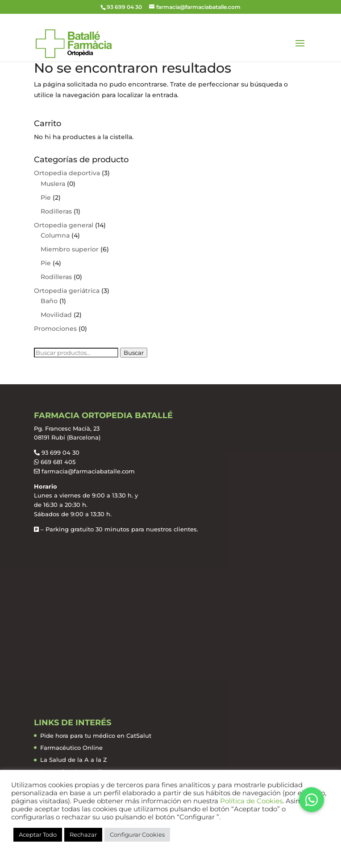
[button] (311, 799)
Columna (55, 235)
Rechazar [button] (83, 834)
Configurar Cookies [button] (137, 834)
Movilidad (56, 315)
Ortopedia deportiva (67, 173)
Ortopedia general (63, 225)
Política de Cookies (251, 801)
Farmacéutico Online (71, 747)
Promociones (55, 329)
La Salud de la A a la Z (73, 759)
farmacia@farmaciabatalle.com (88, 471)
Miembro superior (70, 249)
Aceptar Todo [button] (38, 834)
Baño (49, 301)
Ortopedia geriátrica (67, 291)
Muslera (53, 184)
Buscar (134, 352)
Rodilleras (56, 211)
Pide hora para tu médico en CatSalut (95, 735)
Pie (46, 197)
